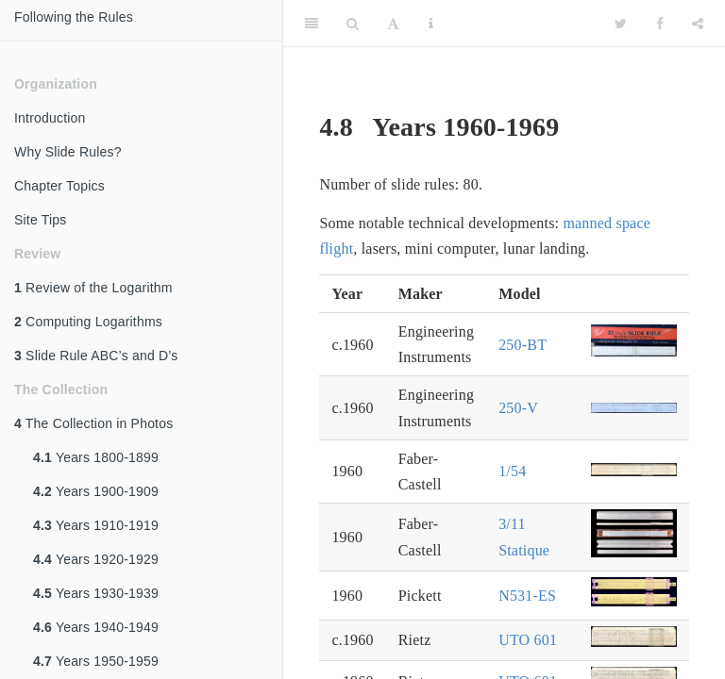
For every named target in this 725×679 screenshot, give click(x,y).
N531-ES (527, 596)
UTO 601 (527, 640)
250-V (518, 408)
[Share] (697, 23)
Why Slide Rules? (68, 151)
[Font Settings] (393, 23)
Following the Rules (73, 17)
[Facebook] (660, 23)
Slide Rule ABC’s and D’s (96, 355)
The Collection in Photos (93, 423)
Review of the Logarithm (93, 287)
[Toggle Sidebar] (311, 23)
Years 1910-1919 (96, 525)
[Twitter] (620, 23)
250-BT (522, 345)
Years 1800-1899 (96, 457)
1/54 (512, 471)
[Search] (352, 23)
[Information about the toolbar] (430, 23)
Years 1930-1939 (96, 593)
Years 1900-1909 (96, 491)
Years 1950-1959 (96, 661)
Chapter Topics (59, 185)
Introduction (50, 117)
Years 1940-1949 (96, 627)
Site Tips (40, 219)
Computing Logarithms (88, 321)
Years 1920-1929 (96, 559)
